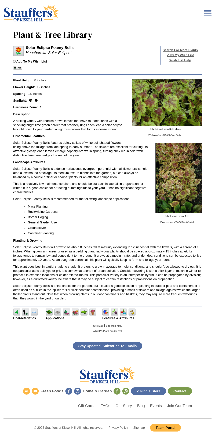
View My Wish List (180, 55)
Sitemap (139, 427)
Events (156, 406)
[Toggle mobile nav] (208, 13)
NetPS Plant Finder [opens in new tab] (106, 331)
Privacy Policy (118, 427)
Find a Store (150, 391)
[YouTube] (35, 391)
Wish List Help (180, 60)
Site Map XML (114, 325)
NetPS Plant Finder (172, 135)
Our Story (123, 406)
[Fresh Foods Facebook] (68, 391)
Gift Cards (86, 406)
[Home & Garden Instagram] (125, 391)
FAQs (105, 406)
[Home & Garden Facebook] (117, 391)
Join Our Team (179, 406)
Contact (179, 391)
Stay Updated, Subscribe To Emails (107, 346)
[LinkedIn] (26, 391)
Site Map (98, 325)
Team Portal (165, 428)
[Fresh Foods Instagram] (77, 391)
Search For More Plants (180, 50)
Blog (141, 406)
